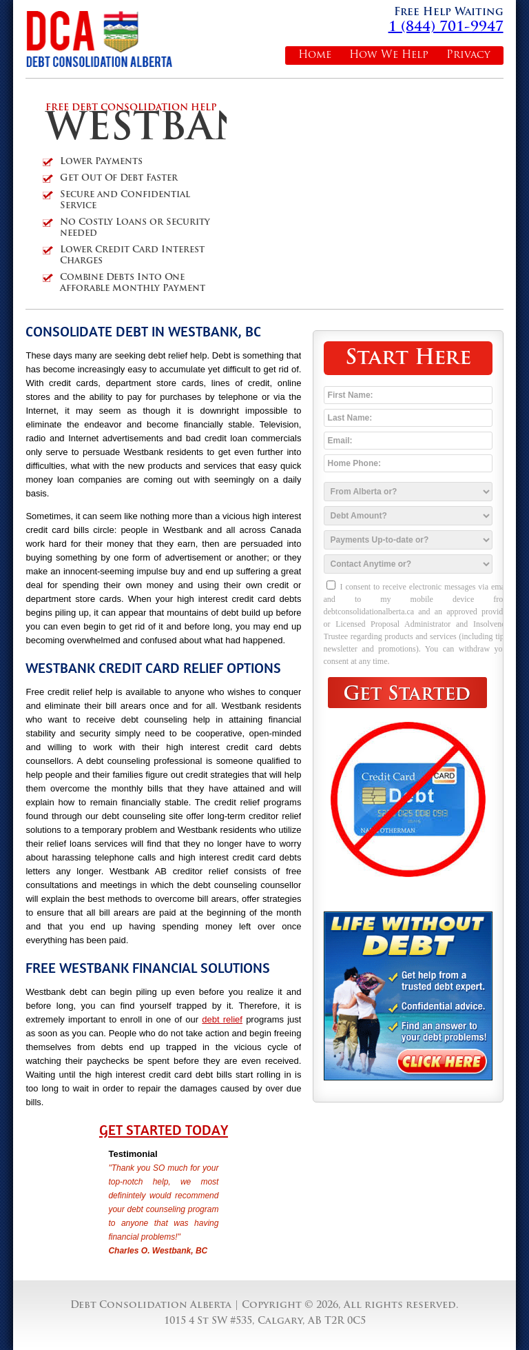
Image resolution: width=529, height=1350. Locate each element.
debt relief (222, 1019)
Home (314, 55)
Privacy (468, 55)
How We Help (388, 55)
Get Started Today (163, 1130)
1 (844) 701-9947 (446, 27)
